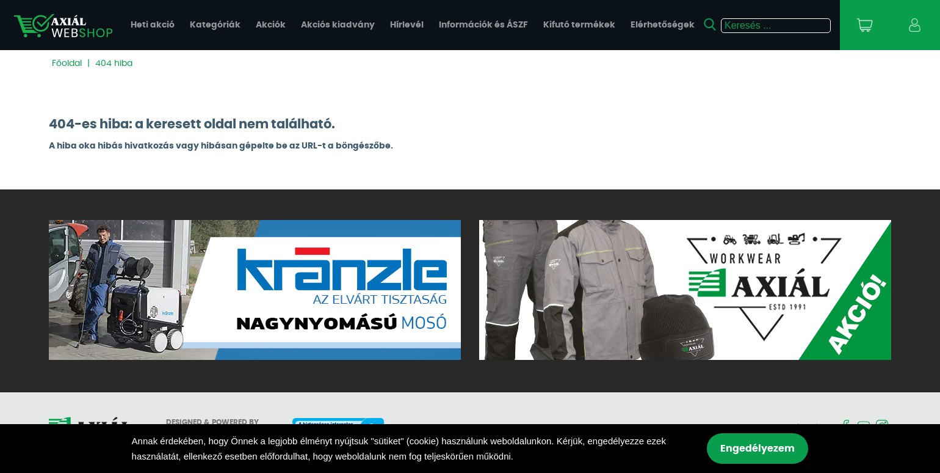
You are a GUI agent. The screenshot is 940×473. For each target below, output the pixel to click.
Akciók (271, 25)
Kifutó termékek (579, 25)
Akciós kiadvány (338, 25)
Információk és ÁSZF (483, 25)
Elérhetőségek (663, 25)
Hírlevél (407, 25)
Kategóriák (215, 25)
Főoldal (67, 63)
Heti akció (153, 25)
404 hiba (113, 63)
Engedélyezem (757, 448)
